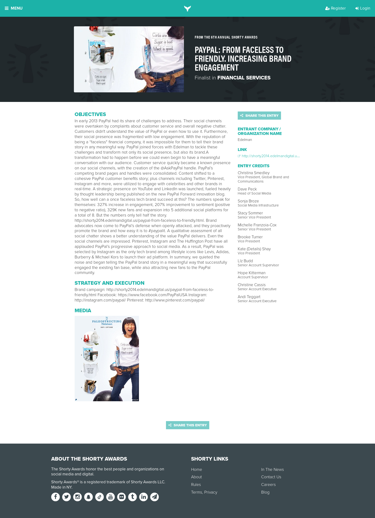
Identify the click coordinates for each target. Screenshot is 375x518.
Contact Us (271, 476)
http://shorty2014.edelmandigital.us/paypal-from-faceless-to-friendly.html (298, 156)
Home (196, 469)
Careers (268, 484)
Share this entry (259, 115)
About (196, 476)
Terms (196, 492)
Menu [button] (13, 8)
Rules (196, 484)
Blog (265, 492)
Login (362, 8)
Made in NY (61, 487)
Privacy (210, 492)
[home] (187, 8)
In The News (272, 469)
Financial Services (243, 78)
